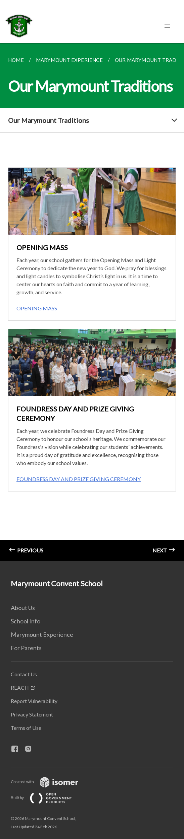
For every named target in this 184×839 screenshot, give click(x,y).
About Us (23, 607)
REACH (20, 687)
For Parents (26, 648)
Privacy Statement (32, 714)
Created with (50, 781)
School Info (25, 621)
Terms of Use (26, 727)
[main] (92, 302)
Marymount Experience (42, 634)
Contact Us (24, 674)
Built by (47, 797)
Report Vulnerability (34, 701)
